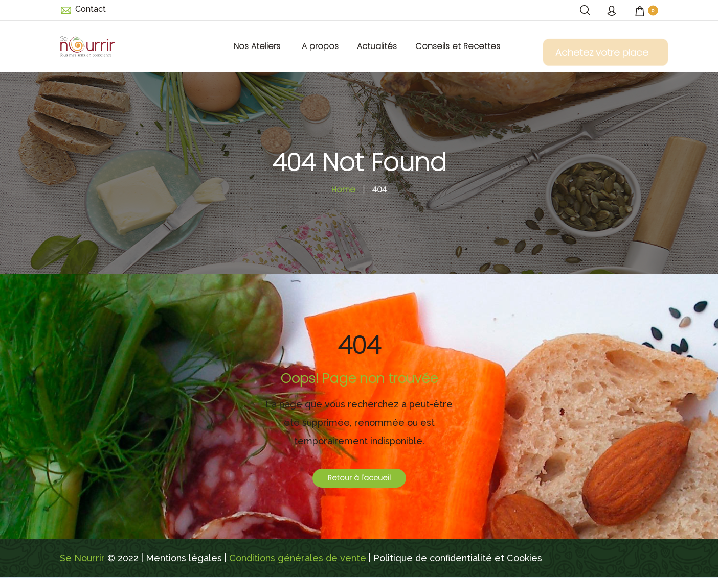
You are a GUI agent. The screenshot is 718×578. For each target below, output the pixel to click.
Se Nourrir (82, 557)
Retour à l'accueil (359, 478)
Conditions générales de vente (297, 557)
